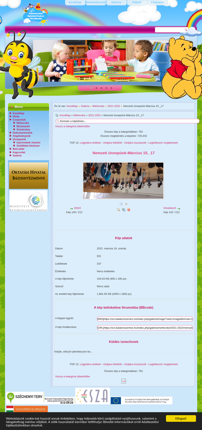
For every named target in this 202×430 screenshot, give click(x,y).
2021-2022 (114, 106)
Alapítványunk (22, 135)
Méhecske (23, 122)
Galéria (17, 155)
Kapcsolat (19, 152)
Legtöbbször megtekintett (163, 142)
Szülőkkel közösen (28, 145)
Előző (77, 207)
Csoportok (19, 119)
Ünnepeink (19, 139)
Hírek (16, 116)
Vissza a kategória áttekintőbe (72, 126)
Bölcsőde (19, 148)
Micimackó (23, 126)
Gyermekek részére (28, 142)
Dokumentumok (22, 132)
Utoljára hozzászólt (135, 142)
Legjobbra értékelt (90, 142)
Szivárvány (23, 129)
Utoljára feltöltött (112, 142)
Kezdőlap (18, 113)
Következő (170, 207)
